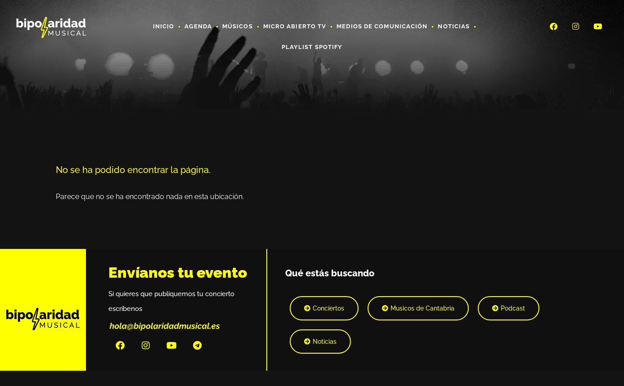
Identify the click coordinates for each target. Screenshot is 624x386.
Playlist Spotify (312, 47)
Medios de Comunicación (382, 26)
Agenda (198, 26)
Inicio (164, 26)
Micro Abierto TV (295, 26)
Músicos (237, 26)
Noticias (454, 26)
